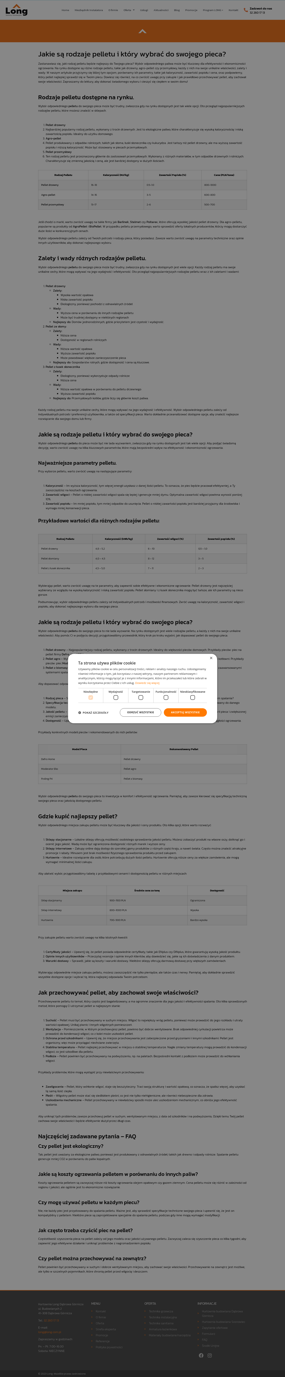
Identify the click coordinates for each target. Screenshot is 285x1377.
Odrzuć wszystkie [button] (140, 712)
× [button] (211, 658)
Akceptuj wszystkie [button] (185, 712)
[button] (93, 712)
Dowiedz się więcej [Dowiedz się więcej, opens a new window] (147, 683)
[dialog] (142, 688)
